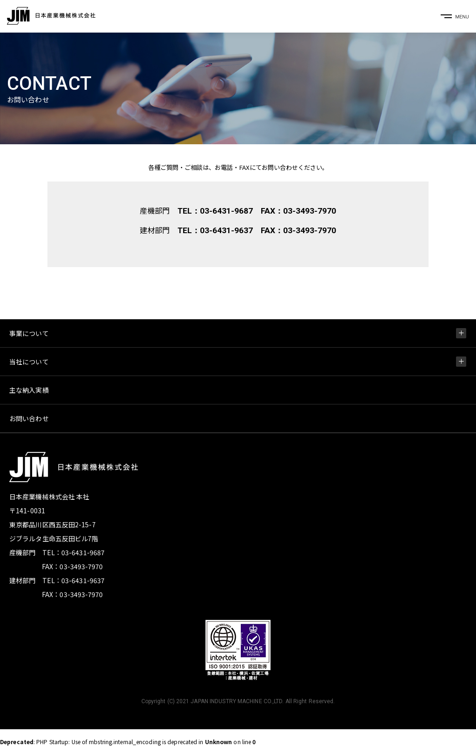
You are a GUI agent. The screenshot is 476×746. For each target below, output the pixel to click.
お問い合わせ (29, 418)
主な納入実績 (29, 390)
